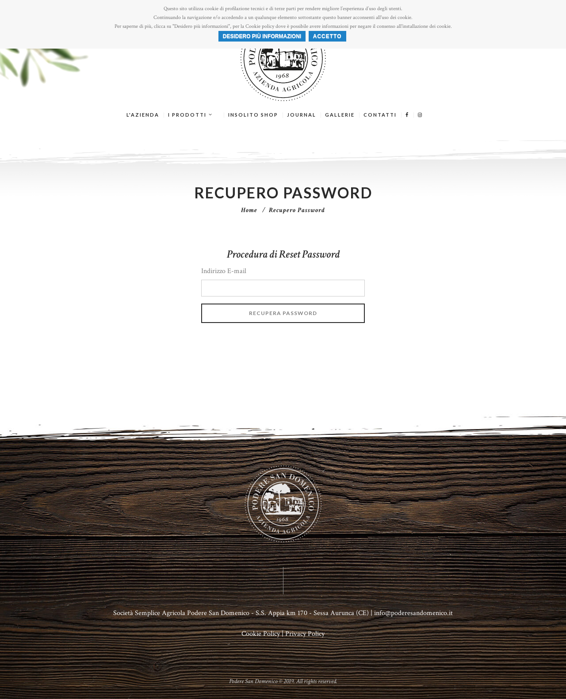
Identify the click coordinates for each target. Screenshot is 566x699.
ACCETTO (327, 36)
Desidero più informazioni (262, 36)
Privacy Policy (305, 633)
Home (249, 210)
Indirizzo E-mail (223, 271)
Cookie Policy (260, 633)
